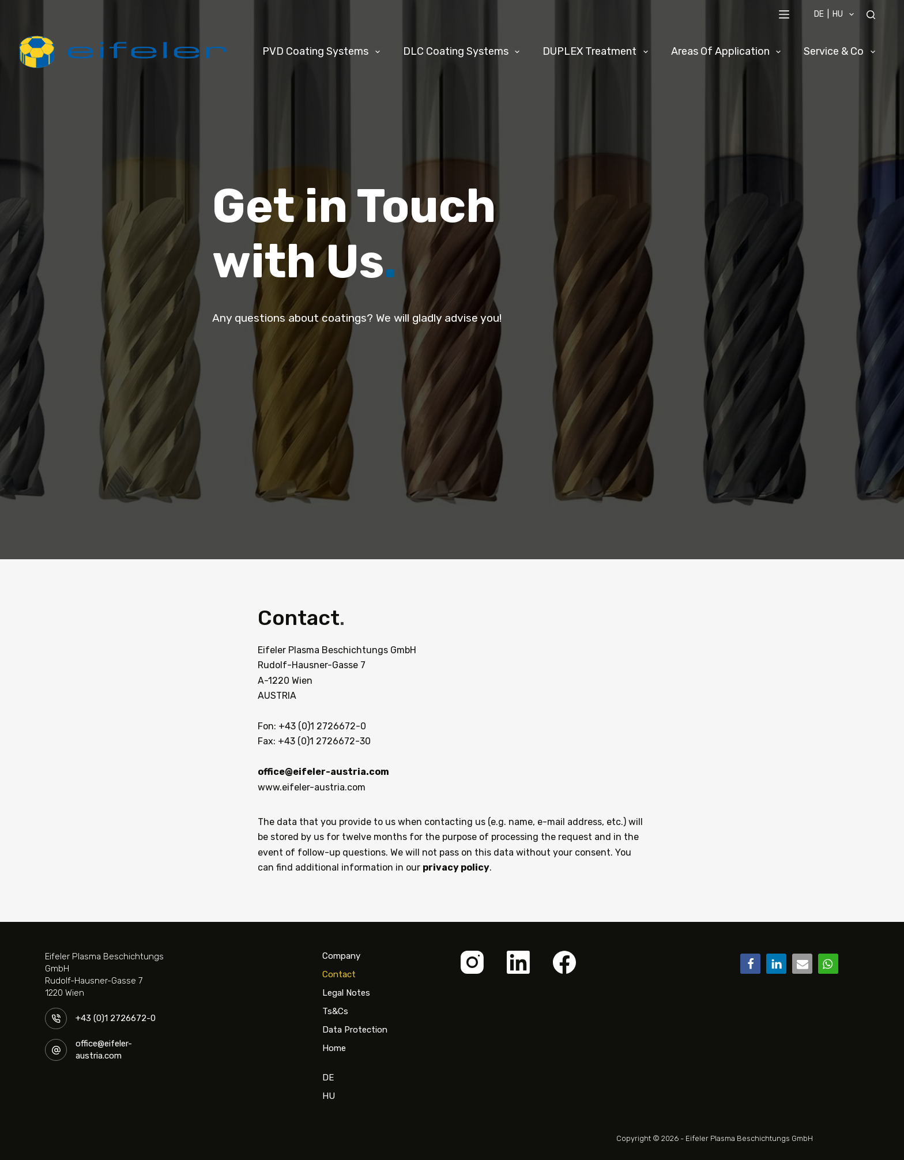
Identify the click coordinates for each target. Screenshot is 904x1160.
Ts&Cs (335, 1011)
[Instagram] (472, 962)
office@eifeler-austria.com (323, 771)
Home (334, 1048)
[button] (750, 964)
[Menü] (784, 14)
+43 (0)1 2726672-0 (116, 1018)
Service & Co (842, 52)
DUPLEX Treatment (598, 52)
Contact (339, 974)
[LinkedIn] (518, 962)
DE (328, 1072)
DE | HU (836, 14)
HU (328, 1096)
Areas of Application (728, 52)
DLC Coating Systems (464, 52)
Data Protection (354, 1030)
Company (341, 956)
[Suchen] (871, 14)
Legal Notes (346, 993)
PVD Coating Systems (323, 52)
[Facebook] (564, 962)
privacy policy (456, 867)
